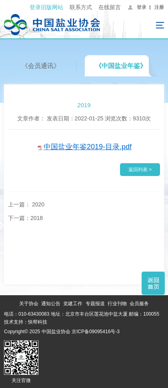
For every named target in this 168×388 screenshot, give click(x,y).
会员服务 (139, 303)
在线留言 (109, 7)
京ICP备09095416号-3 (96, 331)
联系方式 (81, 7)
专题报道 (95, 303)
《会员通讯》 (41, 65)
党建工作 (72, 303)
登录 (141, 7)
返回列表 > (140, 169)
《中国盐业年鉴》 (120, 65)
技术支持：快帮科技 (25, 322)
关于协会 (28, 303)
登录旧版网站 (46, 7)
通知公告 (50, 303)
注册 (159, 7)
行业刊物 (117, 303)
